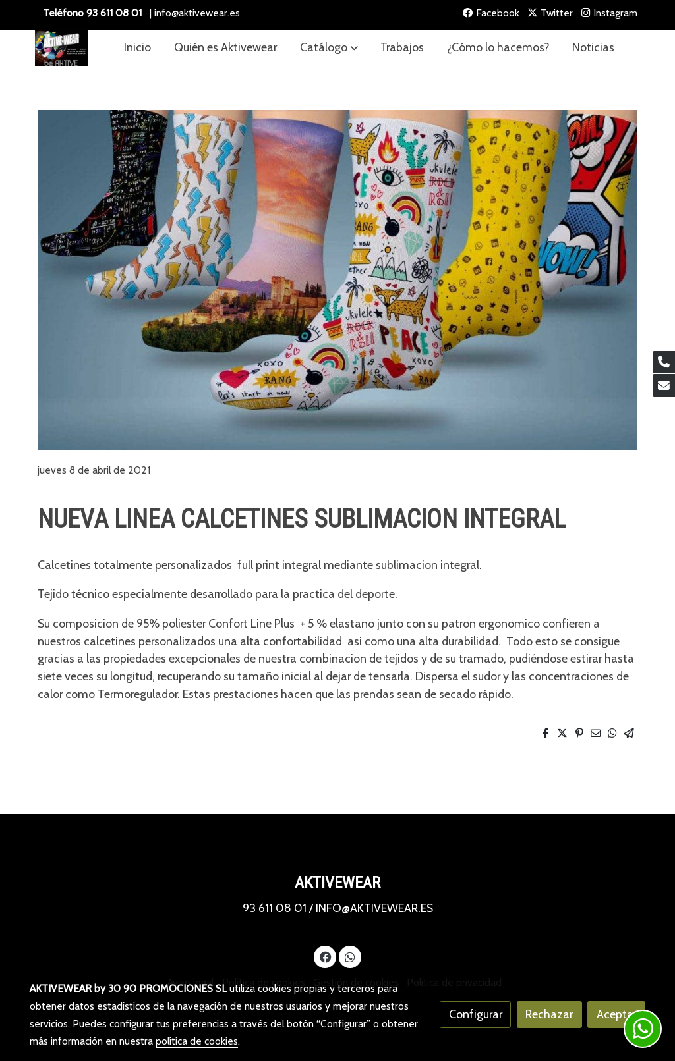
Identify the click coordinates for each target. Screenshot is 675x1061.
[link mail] (664, 385)
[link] (61, 48)
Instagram (609, 13)
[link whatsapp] (350, 956)
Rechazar (549, 1014)
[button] (329, 48)
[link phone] (664, 362)
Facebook (491, 13)
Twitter (550, 13)
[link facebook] (325, 956)
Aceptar (617, 1014)
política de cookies (197, 1041)
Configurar (475, 1014)
